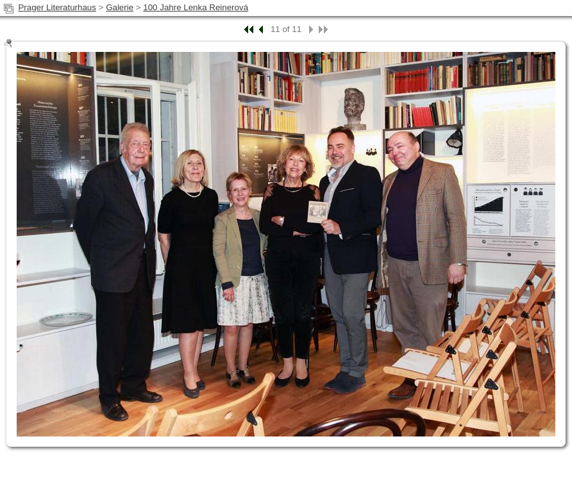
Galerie (119, 7)
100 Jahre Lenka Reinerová (195, 7)
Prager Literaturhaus (57, 7)
